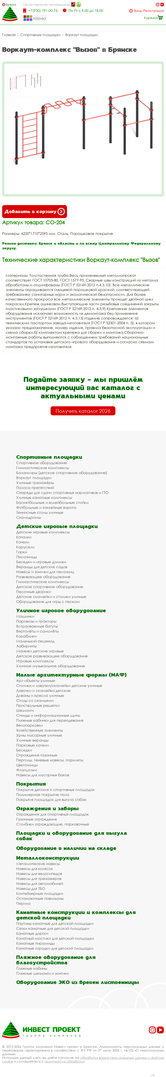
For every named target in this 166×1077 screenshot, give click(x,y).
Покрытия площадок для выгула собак (51, 799)
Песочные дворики (33, 591)
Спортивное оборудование (41, 463)
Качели (22, 542)
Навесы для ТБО (30, 888)
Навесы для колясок (34, 868)
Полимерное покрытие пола (42, 794)
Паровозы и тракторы (36, 621)
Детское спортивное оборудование (49, 586)
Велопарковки (29, 725)
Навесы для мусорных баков (42, 775)
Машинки (25, 616)
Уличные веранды (32, 740)
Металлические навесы (38, 863)
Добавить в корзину (34, 211)
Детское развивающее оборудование (52, 656)
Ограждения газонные (36, 755)
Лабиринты (26, 646)
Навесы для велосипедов (39, 873)
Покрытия (31, 783)
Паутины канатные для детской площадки (54, 923)
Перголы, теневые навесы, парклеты (49, 760)
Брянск (11, 4)
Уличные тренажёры (35, 482)
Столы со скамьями (34, 700)
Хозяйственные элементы (39, 730)
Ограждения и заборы (47, 808)
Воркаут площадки (81, 35)
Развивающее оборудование (43, 577)
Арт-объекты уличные (35, 680)
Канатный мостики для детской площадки (55, 938)
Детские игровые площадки (57, 526)
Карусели (25, 547)
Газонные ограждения (36, 819)
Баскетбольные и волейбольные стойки (52, 502)
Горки (21, 552)
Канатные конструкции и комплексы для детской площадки (76, 914)
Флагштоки (26, 770)
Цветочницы (27, 765)
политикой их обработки (65, 1061)
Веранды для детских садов (41, 567)
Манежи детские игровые (40, 651)
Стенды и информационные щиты (48, 715)
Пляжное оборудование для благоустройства (56, 959)
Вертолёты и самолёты (37, 631)
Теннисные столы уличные (39, 512)
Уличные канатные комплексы (44, 497)
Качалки (23, 537)
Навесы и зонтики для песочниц (45, 572)
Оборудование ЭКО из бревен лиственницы (77, 982)
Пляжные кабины (31, 968)
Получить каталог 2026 (83, 411)
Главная (9, 35)
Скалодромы (28, 517)
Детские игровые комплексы (43, 532)
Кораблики (26, 636)
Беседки (24, 750)
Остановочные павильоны (40, 898)
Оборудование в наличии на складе (66, 848)
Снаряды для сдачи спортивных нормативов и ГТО (62, 492)
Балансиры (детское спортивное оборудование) (61, 472)
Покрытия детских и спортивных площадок (55, 789)
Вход (138, 11)
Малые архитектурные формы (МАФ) (71, 674)
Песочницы (26, 557)
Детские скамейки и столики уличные (51, 596)
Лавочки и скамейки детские (43, 690)
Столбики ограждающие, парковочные (52, 824)
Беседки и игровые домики (41, 562)
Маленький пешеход (35, 641)
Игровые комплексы (35, 661)
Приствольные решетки (38, 705)
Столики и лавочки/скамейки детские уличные (59, 685)
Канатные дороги (32, 933)
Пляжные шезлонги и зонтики (42, 973)
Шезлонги (25, 710)
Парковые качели (32, 745)
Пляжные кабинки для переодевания (49, 720)
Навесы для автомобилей (39, 883)
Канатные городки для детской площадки (54, 948)
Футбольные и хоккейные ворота (46, 507)
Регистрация (153, 11)
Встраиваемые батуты (37, 626)
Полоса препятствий (35, 487)
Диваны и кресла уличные (40, 695)
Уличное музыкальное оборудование (50, 666)
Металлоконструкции (47, 857)
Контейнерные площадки (39, 893)
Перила (23, 903)
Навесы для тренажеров (38, 878)
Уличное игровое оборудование (61, 610)
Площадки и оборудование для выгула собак (71, 835)
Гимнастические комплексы (42, 468)
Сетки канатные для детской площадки (52, 928)
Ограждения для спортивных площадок (52, 814)
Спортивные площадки (40, 35)
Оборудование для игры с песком (48, 601)
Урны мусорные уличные (39, 735)
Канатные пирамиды (35, 943)
